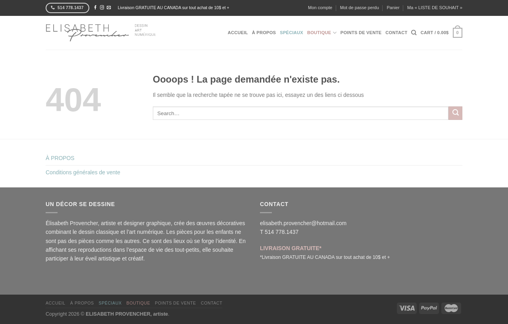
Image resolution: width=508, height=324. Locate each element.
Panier (393, 7)
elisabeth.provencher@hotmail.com (303, 223)
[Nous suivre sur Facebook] (95, 8)
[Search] (413, 32)
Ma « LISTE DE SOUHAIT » (434, 7)
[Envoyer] (455, 113)
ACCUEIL (238, 32)
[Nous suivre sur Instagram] (102, 8)
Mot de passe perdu (359, 7)
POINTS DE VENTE (361, 32)
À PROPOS (264, 32)
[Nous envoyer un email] (109, 8)
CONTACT (396, 32)
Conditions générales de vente (83, 172)
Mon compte (320, 7)
